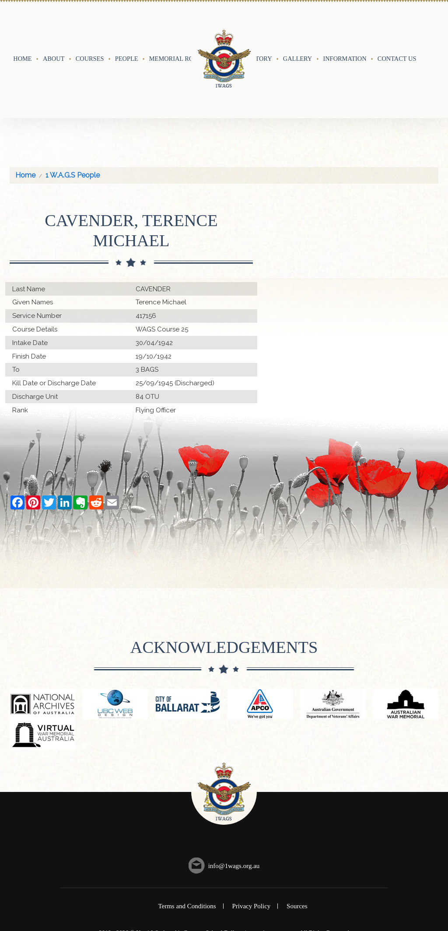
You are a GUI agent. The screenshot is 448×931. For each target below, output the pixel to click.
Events (222, 22)
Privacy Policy (251, 833)
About (54, 22)
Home (22, 22)
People (126, 22)
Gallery (297, 22)
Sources (297, 833)
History (258, 22)
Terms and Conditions (187, 833)
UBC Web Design (232, 868)
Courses (90, 22)
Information (344, 22)
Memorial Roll (175, 22)
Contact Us (397, 22)
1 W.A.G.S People (73, 102)
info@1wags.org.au (234, 792)
